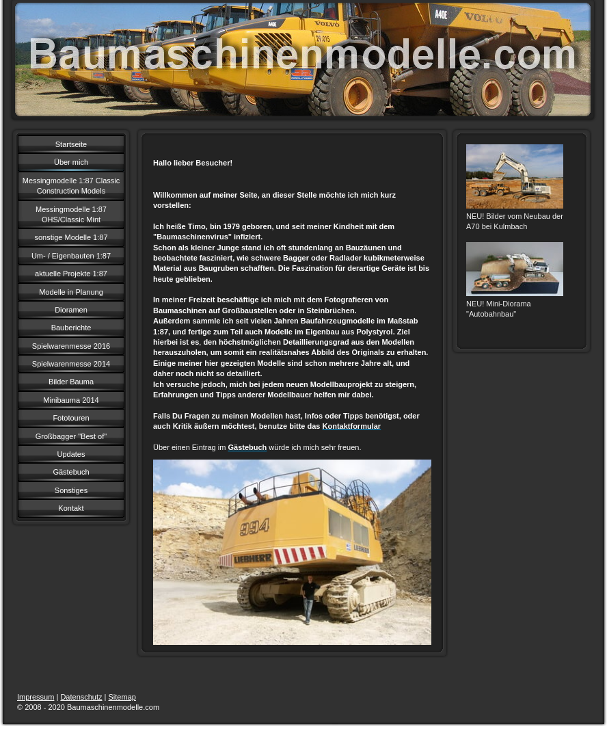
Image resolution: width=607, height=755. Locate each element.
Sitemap (122, 697)
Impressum (35, 697)
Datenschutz (81, 697)
